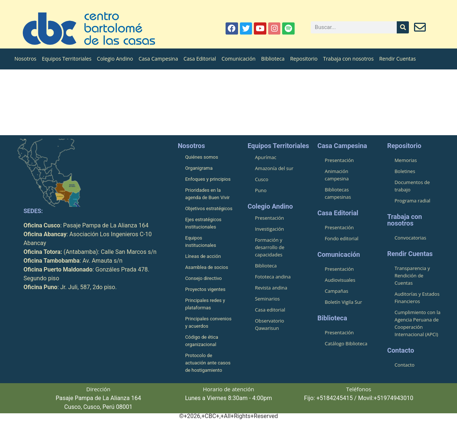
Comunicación (239, 58)
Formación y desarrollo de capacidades (269, 247)
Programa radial (412, 200)
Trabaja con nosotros (348, 58)
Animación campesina (337, 175)
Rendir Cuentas (397, 58)
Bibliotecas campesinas (338, 193)
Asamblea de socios (206, 267)
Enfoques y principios (208, 179)
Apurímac (265, 157)
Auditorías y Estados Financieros (417, 298)
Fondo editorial (342, 238)
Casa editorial (270, 309)
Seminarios (267, 298)
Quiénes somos (201, 157)
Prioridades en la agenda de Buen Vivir (207, 193)
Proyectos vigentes (205, 289)
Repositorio (304, 58)
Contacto (405, 364)
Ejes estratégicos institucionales (203, 223)
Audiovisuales (340, 280)
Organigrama (199, 168)
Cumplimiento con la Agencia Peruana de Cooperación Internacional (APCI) (417, 323)
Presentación (269, 218)
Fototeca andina (273, 276)
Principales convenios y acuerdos (208, 322)
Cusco (261, 179)
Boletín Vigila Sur (343, 302)
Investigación (269, 229)
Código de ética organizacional (201, 340)
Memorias (406, 160)
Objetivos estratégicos (209, 208)
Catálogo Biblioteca (346, 343)
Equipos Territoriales (66, 58)
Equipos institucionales (200, 241)
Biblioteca (273, 58)
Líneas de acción (203, 256)
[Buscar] (403, 27)
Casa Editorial (199, 58)
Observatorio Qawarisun (269, 324)
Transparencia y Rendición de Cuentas (412, 275)
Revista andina (271, 287)
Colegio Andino (115, 58)
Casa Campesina (158, 58)
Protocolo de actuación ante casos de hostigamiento (207, 363)
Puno (261, 190)
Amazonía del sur (274, 168)
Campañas (336, 291)
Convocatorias (410, 237)
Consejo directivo (203, 278)
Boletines (405, 171)
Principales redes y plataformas (205, 304)
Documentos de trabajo (412, 186)
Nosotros (25, 58)
